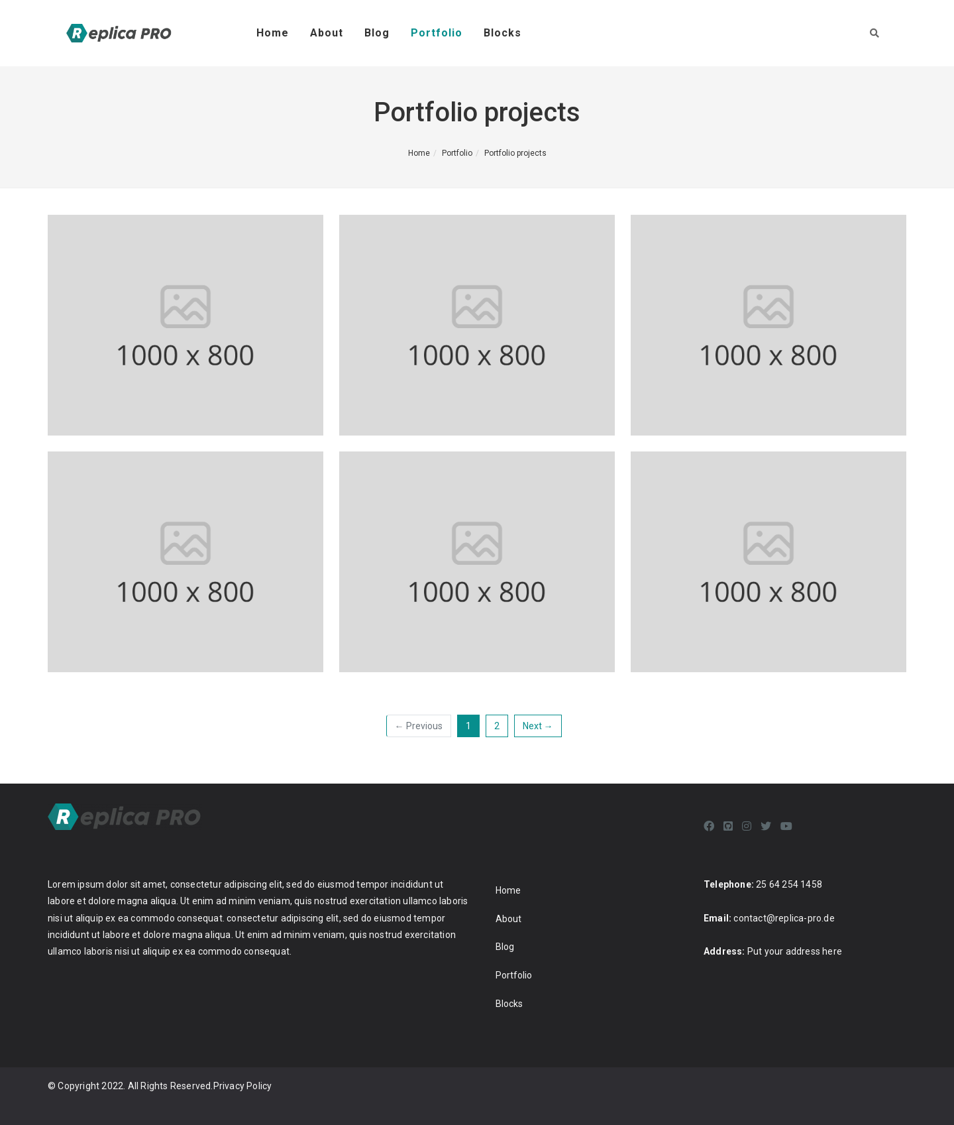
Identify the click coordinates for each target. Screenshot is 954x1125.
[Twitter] (766, 826)
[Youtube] (786, 826)
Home (272, 33)
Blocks (502, 33)
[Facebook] (709, 826)
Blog (377, 33)
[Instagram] (746, 826)
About (326, 33)
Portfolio (436, 33)
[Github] (728, 826)
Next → (538, 726)
